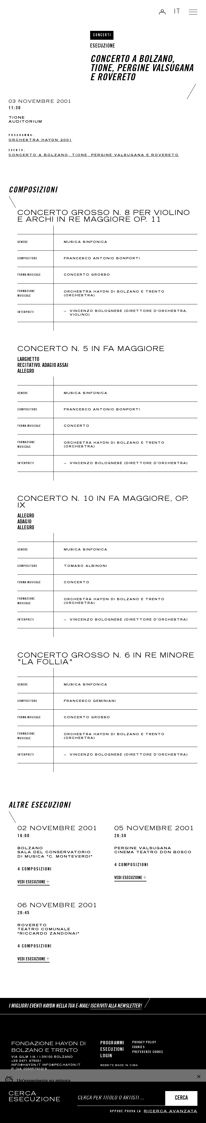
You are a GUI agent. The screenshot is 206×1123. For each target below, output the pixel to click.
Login (162, 11)
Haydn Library (23, 13)
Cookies (138, 1047)
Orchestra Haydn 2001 (40, 140)
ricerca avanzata (170, 1111)
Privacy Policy (144, 1042)
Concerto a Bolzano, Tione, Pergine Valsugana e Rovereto (94, 155)
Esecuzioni (112, 1049)
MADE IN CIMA (126, 1065)
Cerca (181, 1098)
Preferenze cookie (147, 1052)
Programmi (112, 1043)
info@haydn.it (26, 1065)
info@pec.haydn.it (61, 1065)
